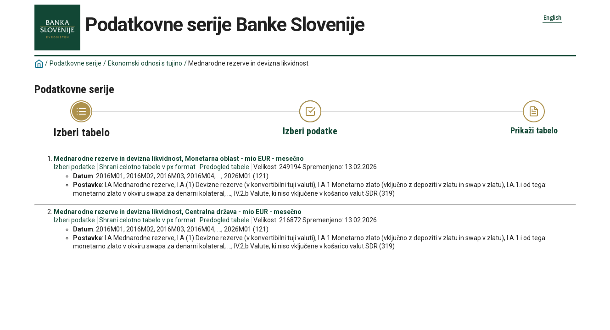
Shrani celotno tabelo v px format (147, 166)
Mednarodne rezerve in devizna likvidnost (248, 63)
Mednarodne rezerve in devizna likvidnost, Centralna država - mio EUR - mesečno (178, 211)
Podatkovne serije (75, 63)
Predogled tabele (224, 166)
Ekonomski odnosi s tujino (145, 63)
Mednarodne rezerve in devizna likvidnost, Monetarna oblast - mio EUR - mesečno (179, 158)
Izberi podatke (74, 166)
